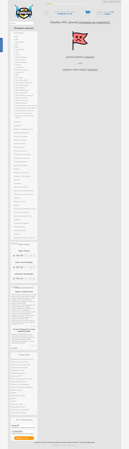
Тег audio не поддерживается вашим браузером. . (24, 255)
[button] (35, 23)
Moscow (105, 2)
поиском (89, 56)
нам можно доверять (54, 442)
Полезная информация (87, 442)
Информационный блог (24, 287)
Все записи (14, 348)
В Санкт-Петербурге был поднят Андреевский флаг (24, 330)
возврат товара (67, 442)
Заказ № (23, 425)
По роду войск (24, 354)
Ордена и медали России (24, 292)
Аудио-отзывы (24, 244)
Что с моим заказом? (24, 419)
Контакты (80, 3)
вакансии (76, 442)
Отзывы (57, 3)
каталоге (93, 69)
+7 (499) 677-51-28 (114, 2)
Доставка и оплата (68, 3)
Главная (49, 3)
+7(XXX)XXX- (22, 431)
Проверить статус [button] (22, 438)
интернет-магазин (40, 442)
